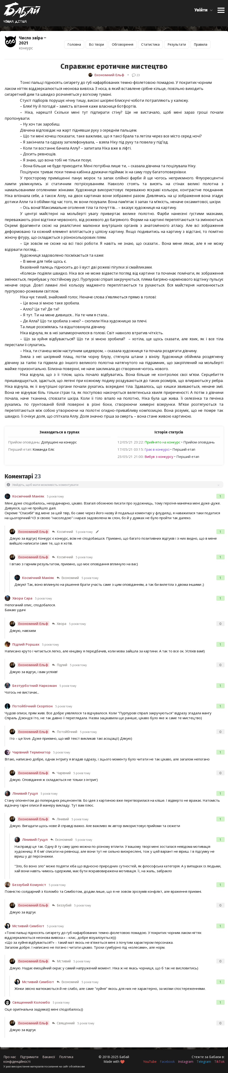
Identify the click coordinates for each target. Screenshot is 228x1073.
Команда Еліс (43, 449)
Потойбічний (67, 731)
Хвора (61, 623)
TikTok (219, 1061)
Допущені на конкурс (59, 442)
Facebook (167, 1061)
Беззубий (64, 905)
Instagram (185, 1061)
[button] (203, 10)
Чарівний (64, 773)
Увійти (201, 10)
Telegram (204, 1061)
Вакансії (48, 1057)
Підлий (62, 665)
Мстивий (64, 961)
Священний (66, 1023)
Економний (70, 578)
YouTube (150, 1061)
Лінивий (63, 819)
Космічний (65, 531)
